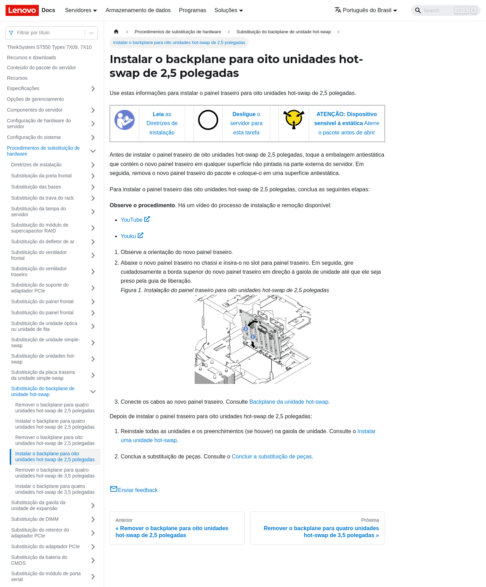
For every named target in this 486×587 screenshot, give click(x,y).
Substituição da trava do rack (42, 198)
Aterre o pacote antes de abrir (347, 123)
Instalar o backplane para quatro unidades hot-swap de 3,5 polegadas (55, 489)
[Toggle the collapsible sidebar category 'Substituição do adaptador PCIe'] (93, 546)
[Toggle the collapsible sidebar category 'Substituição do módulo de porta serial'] (93, 577)
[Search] (445, 10)
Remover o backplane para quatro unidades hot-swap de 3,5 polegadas (55, 473)
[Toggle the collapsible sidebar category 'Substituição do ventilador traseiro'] (93, 272)
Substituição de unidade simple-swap (45, 343)
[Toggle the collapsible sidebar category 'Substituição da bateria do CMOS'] (93, 560)
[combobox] (17, 33)
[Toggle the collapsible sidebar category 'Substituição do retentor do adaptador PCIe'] (93, 533)
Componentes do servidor (34, 110)
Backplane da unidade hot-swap (289, 402)
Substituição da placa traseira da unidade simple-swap (43, 375)
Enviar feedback (134, 490)
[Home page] (116, 31)
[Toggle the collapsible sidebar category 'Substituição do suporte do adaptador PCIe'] (93, 288)
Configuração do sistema (34, 137)
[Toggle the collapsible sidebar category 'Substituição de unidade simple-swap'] (93, 343)
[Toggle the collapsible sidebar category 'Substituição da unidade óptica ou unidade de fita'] (93, 326)
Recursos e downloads (31, 57)
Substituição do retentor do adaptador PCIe (40, 533)
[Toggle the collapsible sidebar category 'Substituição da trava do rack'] (93, 198)
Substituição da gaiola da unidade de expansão (38, 505)
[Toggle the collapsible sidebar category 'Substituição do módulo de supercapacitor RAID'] (93, 228)
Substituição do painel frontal (42, 301)
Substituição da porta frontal (41, 175)
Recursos (17, 78)
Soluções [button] (225, 10)
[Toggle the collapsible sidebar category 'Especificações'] (93, 88)
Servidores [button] (78, 10)
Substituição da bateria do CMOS (39, 560)
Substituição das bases (36, 187)
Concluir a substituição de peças (272, 456)
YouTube (135, 220)
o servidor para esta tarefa (246, 123)
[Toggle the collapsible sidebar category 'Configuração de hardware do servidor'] (93, 124)
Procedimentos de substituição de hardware (43, 151)
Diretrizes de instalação (36, 164)
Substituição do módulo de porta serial (46, 576)
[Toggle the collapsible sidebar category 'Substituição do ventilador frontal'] (93, 255)
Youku (132, 236)
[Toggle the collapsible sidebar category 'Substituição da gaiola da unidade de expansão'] (93, 506)
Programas (192, 10)
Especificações (23, 88)
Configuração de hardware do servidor (39, 124)
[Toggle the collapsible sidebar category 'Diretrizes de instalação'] (93, 164)
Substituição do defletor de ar (42, 241)
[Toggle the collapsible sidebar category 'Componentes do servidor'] (93, 110)
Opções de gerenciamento (35, 99)
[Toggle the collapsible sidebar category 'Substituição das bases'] (93, 187)
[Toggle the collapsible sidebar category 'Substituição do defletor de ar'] (93, 241)
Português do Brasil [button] (363, 10)
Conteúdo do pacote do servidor (41, 67)
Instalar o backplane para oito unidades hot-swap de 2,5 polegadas (55, 457)
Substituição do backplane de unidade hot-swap (43, 391)
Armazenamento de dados (138, 10)
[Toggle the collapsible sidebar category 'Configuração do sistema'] (93, 137)
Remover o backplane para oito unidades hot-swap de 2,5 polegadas (55, 440)
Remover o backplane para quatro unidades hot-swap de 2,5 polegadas (55, 408)
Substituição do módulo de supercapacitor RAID (39, 228)
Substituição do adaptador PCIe (45, 546)
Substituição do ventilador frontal (39, 255)
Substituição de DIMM (35, 519)
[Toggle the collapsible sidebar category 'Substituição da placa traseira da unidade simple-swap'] (93, 375)
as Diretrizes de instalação (162, 123)
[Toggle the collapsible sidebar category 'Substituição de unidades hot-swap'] (93, 359)
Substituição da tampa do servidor (38, 212)
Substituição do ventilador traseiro (39, 272)
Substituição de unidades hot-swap (43, 359)
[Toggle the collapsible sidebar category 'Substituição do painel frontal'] (93, 301)
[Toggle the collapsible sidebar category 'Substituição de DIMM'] (93, 519)
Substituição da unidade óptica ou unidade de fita (44, 326)
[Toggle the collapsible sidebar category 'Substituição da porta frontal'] (93, 176)
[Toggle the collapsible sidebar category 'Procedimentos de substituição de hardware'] (93, 151)
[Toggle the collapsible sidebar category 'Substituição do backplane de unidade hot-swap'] (93, 392)
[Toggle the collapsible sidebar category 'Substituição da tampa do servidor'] (93, 212)
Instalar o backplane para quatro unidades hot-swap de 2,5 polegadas (55, 424)
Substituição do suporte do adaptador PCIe (40, 288)
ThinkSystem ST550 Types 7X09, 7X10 (49, 47)
